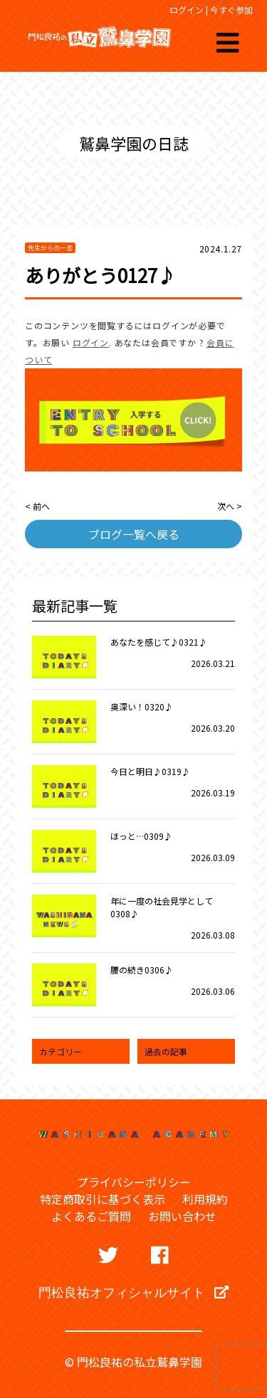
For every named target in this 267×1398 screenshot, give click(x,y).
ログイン (186, 10)
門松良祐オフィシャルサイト (133, 1292)
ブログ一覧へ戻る (133, 534)
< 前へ (37, 506)
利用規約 (205, 1198)
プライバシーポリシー (134, 1181)
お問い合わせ (182, 1215)
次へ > (229, 506)
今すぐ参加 (231, 10)
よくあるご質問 (91, 1215)
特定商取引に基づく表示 (102, 1198)
